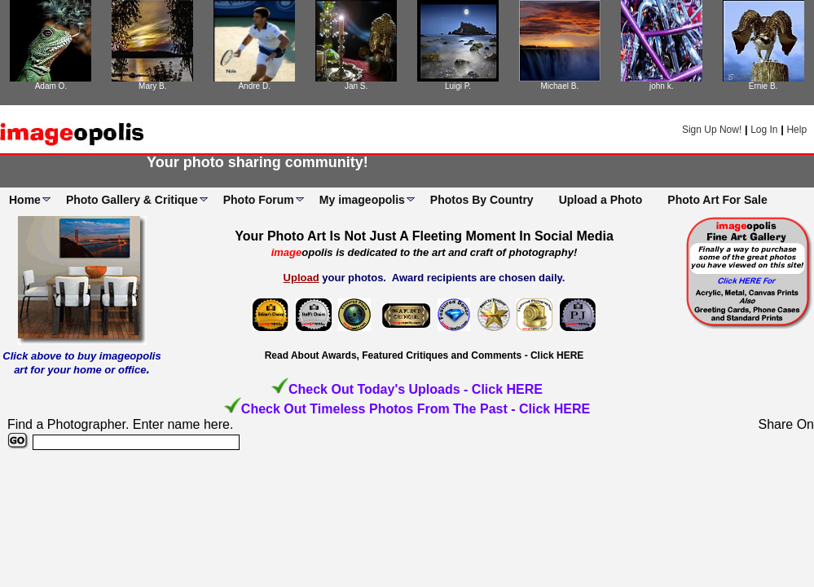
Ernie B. (763, 86)
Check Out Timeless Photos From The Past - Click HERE (415, 409)
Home (25, 199)
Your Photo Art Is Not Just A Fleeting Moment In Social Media (424, 236)
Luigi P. (458, 86)
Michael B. (559, 86)
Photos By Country (482, 199)
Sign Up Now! (711, 129)
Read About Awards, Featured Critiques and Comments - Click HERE (424, 355)
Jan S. (356, 86)
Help (796, 129)
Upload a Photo (601, 199)
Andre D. (254, 86)
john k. (661, 86)
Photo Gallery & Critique (132, 199)
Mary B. (152, 86)
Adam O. (51, 86)
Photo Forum (258, 199)
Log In (763, 129)
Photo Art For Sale (717, 199)
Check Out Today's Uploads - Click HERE (415, 389)
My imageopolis (362, 199)
